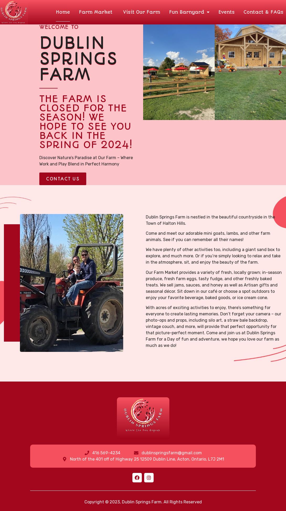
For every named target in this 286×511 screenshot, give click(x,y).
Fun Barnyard (189, 12)
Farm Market (96, 12)
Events (226, 12)
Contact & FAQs (263, 12)
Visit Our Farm (141, 12)
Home (63, 12)
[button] (62, 179)
